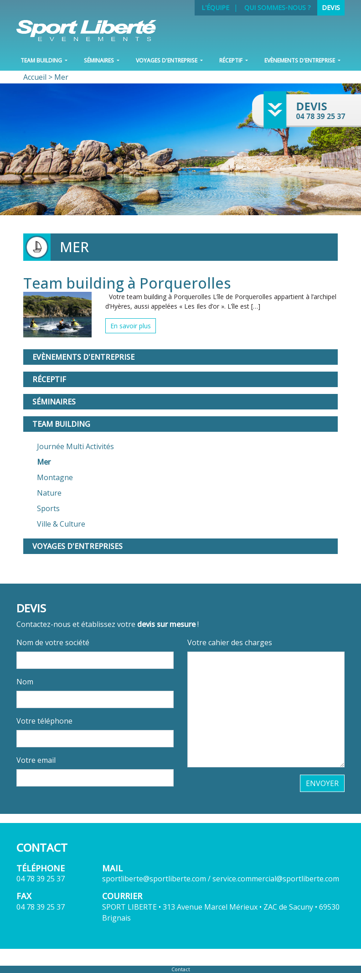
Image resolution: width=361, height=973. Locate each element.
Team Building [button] (42, 60)
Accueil (34, 77)
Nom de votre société (52, 642)
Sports (48, 508)
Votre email (36, 760)
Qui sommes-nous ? (277, 7)
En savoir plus (130, 325)
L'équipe (215, 7)
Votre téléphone (44, 721)
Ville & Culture (61, 524)
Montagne (55, 477)
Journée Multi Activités (75, 446)
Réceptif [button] (231, 60)
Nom (24, 682)
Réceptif (49, 379)
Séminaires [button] (99, 60)
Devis (331, 7)
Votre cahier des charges (229, 642)
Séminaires (54, 402)
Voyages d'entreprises (77, 546)
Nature (49, 493)
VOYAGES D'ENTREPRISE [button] (167, 60)
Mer (44, 462)
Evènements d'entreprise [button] (300, 60)
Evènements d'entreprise (83, 357)
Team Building (61, 424)
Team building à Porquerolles (127, 283)
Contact (180, 969)
